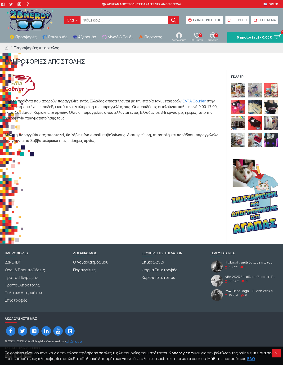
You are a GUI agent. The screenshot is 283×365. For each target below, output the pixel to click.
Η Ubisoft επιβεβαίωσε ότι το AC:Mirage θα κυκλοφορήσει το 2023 (250, 262)
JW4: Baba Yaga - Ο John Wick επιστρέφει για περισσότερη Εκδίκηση (250, 291)
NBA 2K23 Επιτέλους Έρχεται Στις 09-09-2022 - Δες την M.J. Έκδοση (250, 276)
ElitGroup (74, 338)
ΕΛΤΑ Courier (194, 101)
